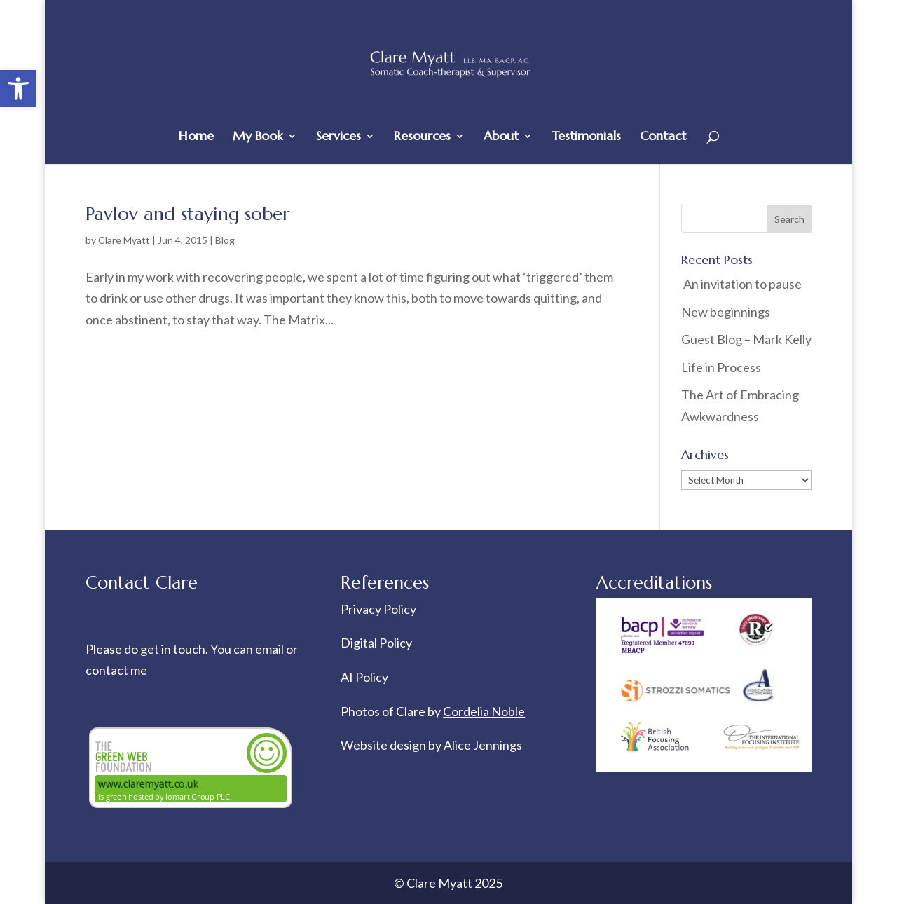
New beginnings (725, 312)
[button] (18, 88)
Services (338, 137)
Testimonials (586, 137)
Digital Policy (376, 642)
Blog (225, 240)
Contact (663, 137)
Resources (422, 137)
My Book (258, 137)
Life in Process (722, 367)
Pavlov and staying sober (187, 214)
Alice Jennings (483, 745)
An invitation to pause (741, 284)
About (501, 137)
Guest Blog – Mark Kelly (746, 339)
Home (196, 137)
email (270, 649)
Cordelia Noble (484, 711)
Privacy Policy (378, 609)
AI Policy (364, 677)
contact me (116, 670)
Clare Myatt (124, 240)
